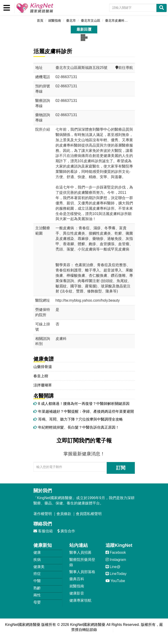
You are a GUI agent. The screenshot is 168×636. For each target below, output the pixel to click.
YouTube (115, 581)
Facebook (116, 552)
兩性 (37, 595)
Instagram (116, 560)
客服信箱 (43, 531)
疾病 (37, 560)
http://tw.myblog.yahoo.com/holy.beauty (88, 300)
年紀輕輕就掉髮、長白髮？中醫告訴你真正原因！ (76, 427)
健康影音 (76, 593)
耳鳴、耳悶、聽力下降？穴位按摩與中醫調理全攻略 (78, 419)
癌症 (37, 574)
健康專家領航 (80, 600)
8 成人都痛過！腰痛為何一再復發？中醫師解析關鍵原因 (81, 404)
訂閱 (120, 467)
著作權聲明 (42, 514)
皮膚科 (61, 339)
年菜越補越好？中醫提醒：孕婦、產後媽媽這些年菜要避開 (83, 411)
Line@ (113, 567)
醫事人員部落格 (82, 572)
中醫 (37, 581)
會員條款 (63, 514)
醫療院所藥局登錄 (82, 562)
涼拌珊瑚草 (42, 385)
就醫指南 (76, 586)
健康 (37, 552)
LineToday (116, 574)
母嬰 (37, 602)
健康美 (38, 567)
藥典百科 (76, 579)
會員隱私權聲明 (89, 514)
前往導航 (124, 68)
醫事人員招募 (80, 552)
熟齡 (37, 588)
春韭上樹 (40, 376)
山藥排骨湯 (42, 367)
